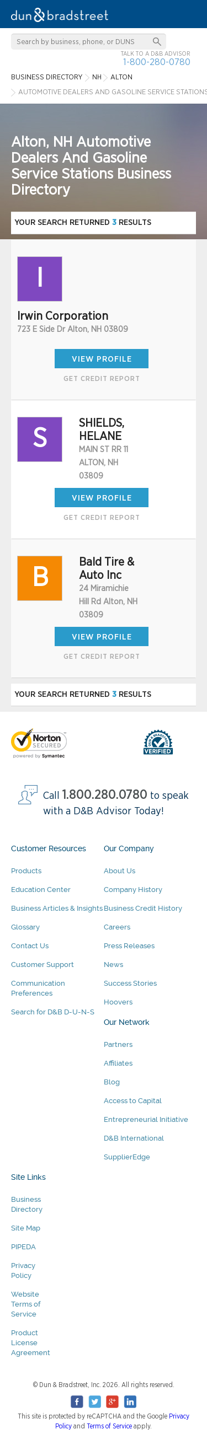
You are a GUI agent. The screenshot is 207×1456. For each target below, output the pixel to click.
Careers (117, 927)
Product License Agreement (30, 1343)
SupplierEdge (127, 1157)
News (113, 964)
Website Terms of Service (25, 1304)
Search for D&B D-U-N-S (52, 1012)
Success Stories (130, 983)
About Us (119, 871)
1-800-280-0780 (156, 62)
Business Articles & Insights (57, 908)
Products (26, 871)
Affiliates (118, 1063)
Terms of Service (109, 1426)
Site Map (25, 1228)
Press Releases (129, 946)
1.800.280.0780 (104, 795)
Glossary (25, 927)
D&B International (134, 1138)
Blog (112, 1082)
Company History (133, 889)
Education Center (41, 889)
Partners (118, 1044)
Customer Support (42, 964)
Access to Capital (133, 1101)
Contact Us (30, 946)
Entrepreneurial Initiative (146, 1119)
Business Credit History (143, 908)
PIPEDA (23, 1247)
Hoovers (118, 1002)
